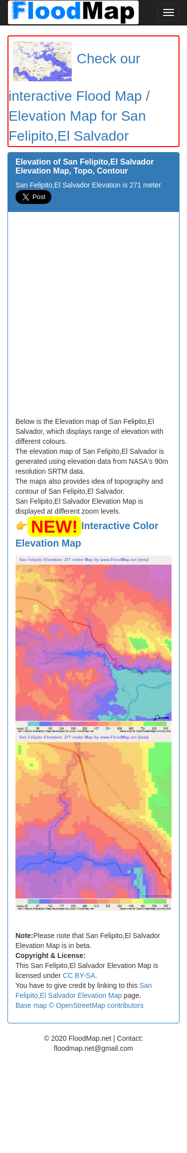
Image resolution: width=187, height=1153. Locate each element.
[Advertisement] (93, 317)
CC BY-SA (79, 975)
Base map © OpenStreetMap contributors (79, 1005)
